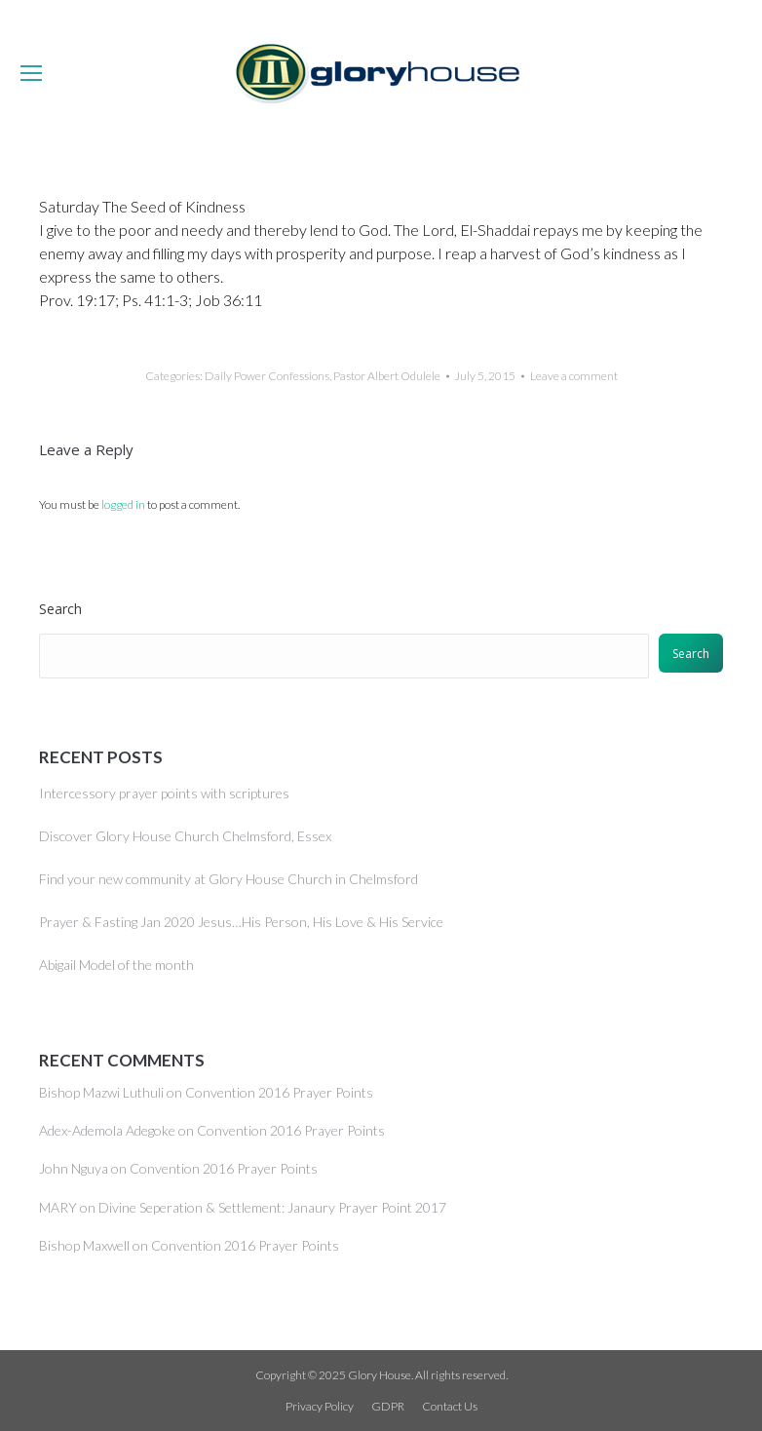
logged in (123, 504)
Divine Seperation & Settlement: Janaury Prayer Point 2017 (272, 1207)
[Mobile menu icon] (31, 73)
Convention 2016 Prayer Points (279, 1092)
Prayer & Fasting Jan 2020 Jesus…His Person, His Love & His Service (241, 921)
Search (60, 608)
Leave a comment (574, 375)
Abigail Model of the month (116, 964)
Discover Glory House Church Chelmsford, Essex (185, 836)
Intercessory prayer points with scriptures (164, 793)
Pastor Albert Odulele (386, 375)
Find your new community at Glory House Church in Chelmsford (228, 878)
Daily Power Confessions (267, 375)
